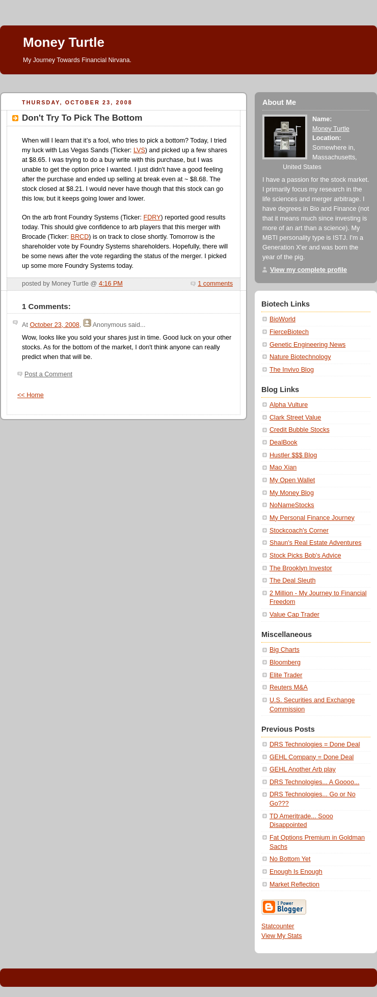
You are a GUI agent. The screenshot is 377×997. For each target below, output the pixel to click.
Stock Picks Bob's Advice (305, 555)
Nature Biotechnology (300, 357)
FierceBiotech (289, 332)
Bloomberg (285, 662)
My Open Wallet (292, 480)
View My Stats (281, 935)
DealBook (284, 442)
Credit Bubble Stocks (300, 429)
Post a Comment (48, 374)
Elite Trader (286, 675)
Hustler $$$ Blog (293, 455)
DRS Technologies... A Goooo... (314, 782)
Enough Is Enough (296, 871)
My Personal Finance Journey (312, 517)
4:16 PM (111, 283)
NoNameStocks (292, 505)
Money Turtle (63, 42)
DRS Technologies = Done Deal (315, 744)
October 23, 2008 (54, 324)
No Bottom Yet (290, 859)
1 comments (215, 283)
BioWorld (282, 319)
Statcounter (277, 926)
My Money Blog (292, 492)
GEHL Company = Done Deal (312, 757)
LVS (139, 150)
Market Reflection (294, 884)
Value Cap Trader (294, 614)
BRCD (80, 236)
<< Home (30, 395)
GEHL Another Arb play (303, 769)
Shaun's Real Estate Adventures (315, 542)
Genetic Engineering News (307, 344)
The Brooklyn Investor (301, 568)
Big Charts (285, 649)
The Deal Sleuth (292, 580)
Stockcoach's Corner (299, 530)
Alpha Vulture (289, 404)
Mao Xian (283, 467)
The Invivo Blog (292, 369)
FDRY (152, 217)
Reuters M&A (289, 687)
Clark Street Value (295, 417)
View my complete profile (308, 269)
